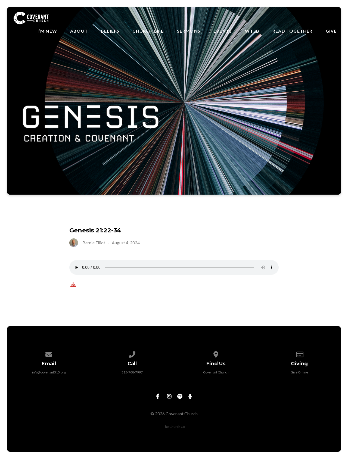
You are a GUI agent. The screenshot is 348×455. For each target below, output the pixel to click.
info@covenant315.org (49, 372)
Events (222, 31)
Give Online (299, 372)
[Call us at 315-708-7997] (132, 353)
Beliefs (110, 31)
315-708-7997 (132, 372)
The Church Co (174, 427)
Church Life (148, 31)
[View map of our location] (215, 353)
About (79, 31)
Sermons (188, 31)
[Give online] (299, 353)
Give (331, 31)
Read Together (292, 31)
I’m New (47, 31)
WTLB (252, 31)
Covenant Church (216, 372)
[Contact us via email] (48, 353)
